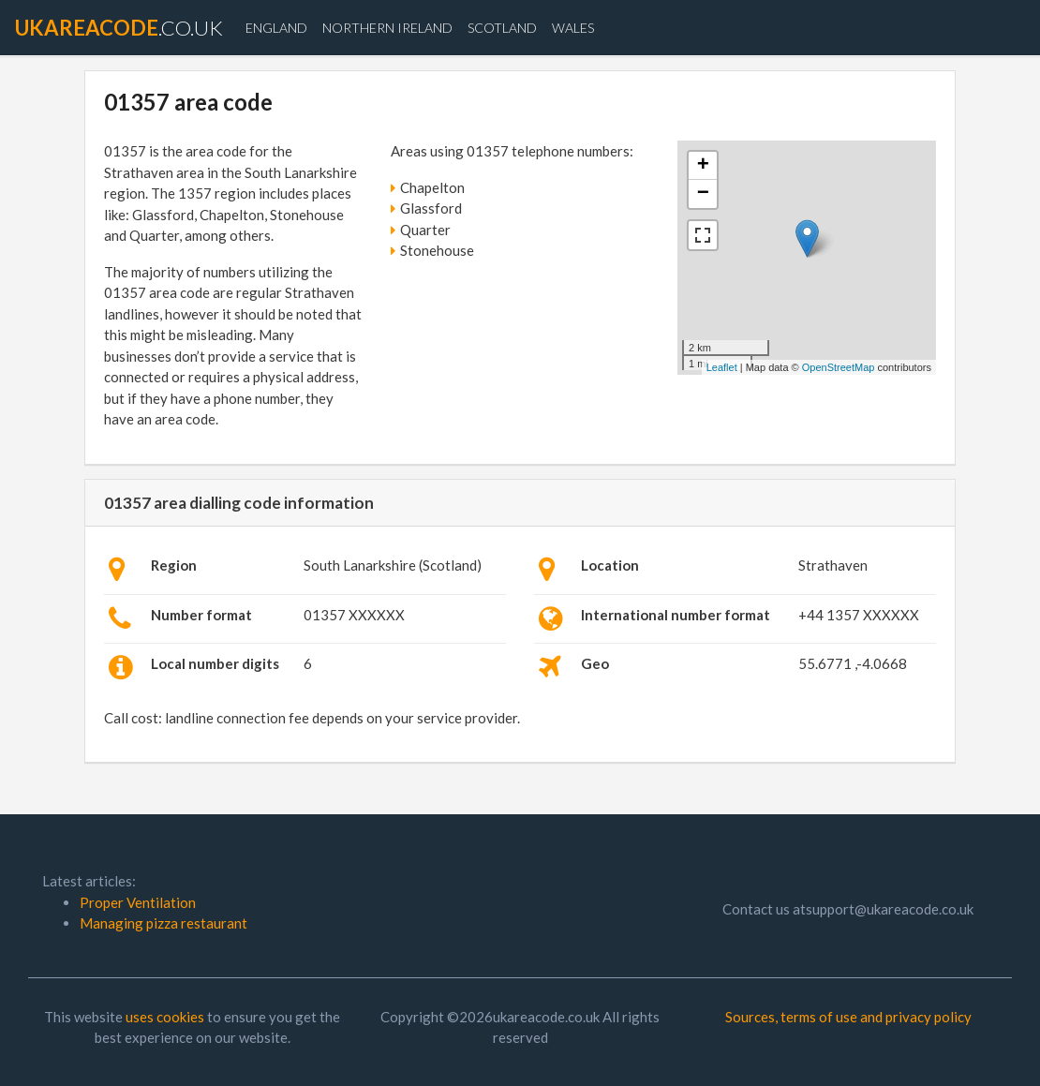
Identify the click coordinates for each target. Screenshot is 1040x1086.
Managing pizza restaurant (163, 923)
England (276, 28)
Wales (573, 28)
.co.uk (119, 27)
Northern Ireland (387, 28)
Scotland (502, 28)
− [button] (703, 194)
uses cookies (165, 1016)
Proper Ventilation (138, 902)
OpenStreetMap (838, 367)
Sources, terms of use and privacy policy (848, 1016)
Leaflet (721, 367)
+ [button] (703, 166)
